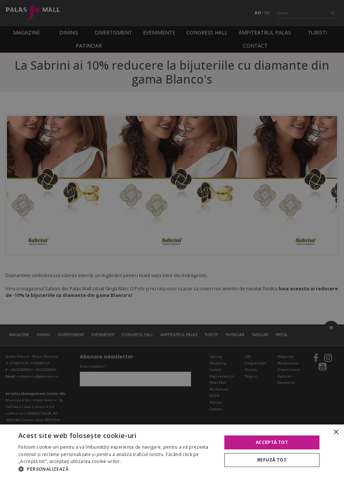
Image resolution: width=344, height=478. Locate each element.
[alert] (172, 239)
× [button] (336, 432)
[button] (117, 469)
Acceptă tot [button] (272, 442)
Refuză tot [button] (272, 460)
